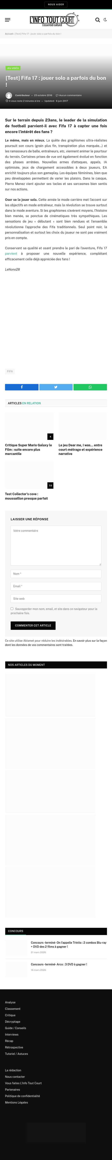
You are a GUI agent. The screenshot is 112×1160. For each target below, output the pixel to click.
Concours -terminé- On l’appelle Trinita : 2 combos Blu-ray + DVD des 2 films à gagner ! (68, 944)
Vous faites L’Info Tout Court (23, 1083)
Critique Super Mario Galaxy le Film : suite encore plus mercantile (28, 449)
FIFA (10, 371)
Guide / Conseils (15, 1028)
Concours (15, 931)
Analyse (10, 1002)
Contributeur (22, 95)
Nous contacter (15, 1076)
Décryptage (12, 1021)
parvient (11, 254)
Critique (10, 1015)
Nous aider (56, 4)
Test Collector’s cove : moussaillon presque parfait (26, 496)
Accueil (9, 33)
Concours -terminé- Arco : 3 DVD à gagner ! (59, 964)
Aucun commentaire (69, 95)
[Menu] (7, 19)
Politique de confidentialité (22, 1096)
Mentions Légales (16, 1102)
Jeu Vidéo (13, 68)
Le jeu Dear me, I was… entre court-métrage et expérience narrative (80, 449)
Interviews (11, 1034)
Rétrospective (14, 1047)
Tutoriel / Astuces (16, 1053)
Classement (12, 1008)
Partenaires (12, 1089)
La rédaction (13, 1070)
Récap (9, 1041)
